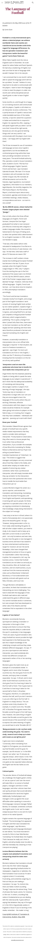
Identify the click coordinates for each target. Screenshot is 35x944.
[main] (17, 10)
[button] (2, 2)
